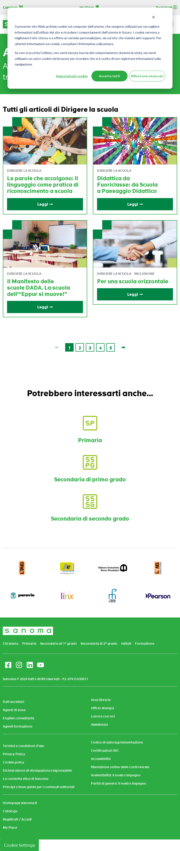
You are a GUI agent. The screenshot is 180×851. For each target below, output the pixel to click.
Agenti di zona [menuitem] (14, 710)
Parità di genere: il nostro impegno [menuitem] (118, 783)
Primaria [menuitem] (29, 643)
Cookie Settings (19, 845)
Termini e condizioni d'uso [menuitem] (23, 746)
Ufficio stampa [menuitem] (102, 708)
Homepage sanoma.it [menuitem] (20, 803)
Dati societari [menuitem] (13, 702)
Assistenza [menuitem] (99, 724)
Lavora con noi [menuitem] (103, 716)
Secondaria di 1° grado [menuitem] (58, 643)
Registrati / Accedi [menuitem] (17, 819)
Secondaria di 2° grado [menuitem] (99, 643)
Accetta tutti (109, 76)
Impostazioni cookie (72, 76)
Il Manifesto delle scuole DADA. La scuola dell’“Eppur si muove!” (38, 287)
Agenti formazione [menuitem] (17, 726)
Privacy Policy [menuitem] (14, 754)
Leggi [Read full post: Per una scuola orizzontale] (135, 294)
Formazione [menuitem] (144, 643)
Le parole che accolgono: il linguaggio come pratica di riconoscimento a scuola (43, 184)
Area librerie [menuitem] (101, 700)
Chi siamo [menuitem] (11, 643)
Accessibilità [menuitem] (101, 759)
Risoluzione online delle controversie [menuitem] (120, 767)
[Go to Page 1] (69, 347)
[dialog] (90, 48)
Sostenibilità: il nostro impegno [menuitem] (116, 775)
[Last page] (123, 347)
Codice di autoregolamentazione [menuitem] (117, 742)
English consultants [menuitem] (18, 718)
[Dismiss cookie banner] (153, 18)
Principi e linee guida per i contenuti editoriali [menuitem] (39, 787)
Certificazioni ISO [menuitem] (105, 750)
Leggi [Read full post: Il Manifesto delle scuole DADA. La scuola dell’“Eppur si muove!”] (45, 307)
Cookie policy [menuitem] (13, 762)
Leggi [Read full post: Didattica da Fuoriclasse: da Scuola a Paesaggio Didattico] (135, 204)
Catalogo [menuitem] (10, 811)
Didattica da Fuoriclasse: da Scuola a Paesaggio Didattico (127, 184)
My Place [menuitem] (10, 827)
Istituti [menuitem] (126, 643)
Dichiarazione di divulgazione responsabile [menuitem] (37, 770)
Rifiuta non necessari (147, 76)
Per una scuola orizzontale (132, 281)
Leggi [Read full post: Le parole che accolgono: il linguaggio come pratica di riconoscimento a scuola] (45, 204)
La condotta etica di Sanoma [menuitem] (25, 779)
